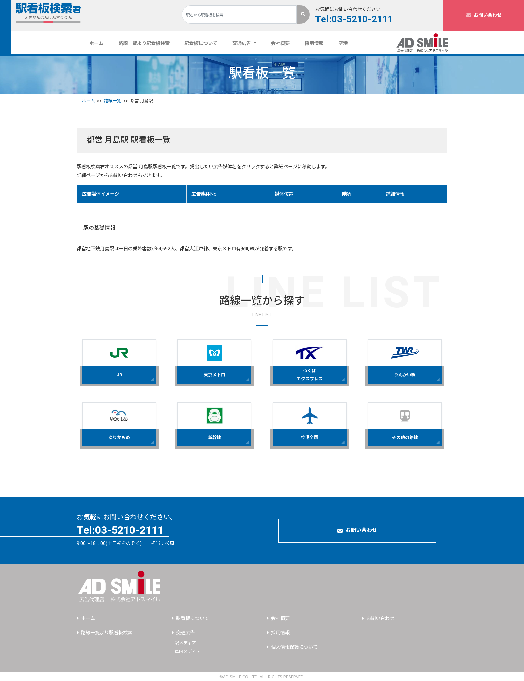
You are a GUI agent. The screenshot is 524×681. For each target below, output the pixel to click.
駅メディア (185, 643)
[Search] (239, 14)
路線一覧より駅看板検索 (144, 43)
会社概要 (280, 43)
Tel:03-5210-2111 (354, 19)
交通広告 (185, 632)
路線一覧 (112, 101)
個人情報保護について (294, 647)
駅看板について (200, 43)
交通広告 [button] (242, 43)
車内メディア (188, 651)
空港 (343, 43)
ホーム (99, 43)
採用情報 (314, 43)
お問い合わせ (484, 15)
